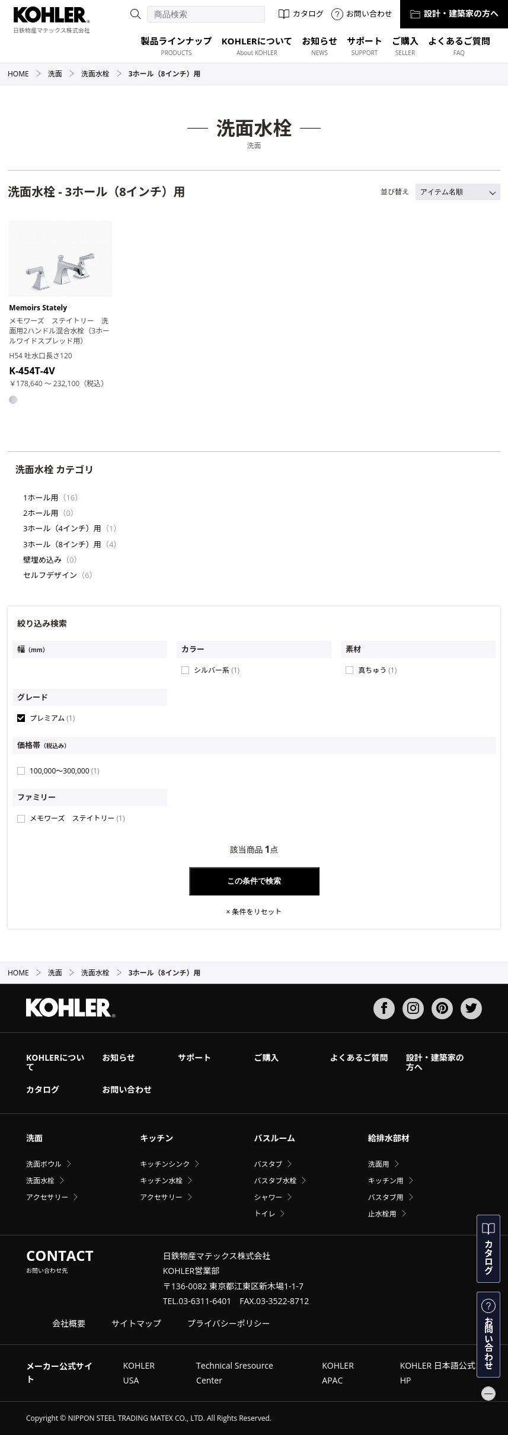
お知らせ (118, 1057)
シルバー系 (216, 670)
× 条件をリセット (254, 912)
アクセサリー (47, 1197)
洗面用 (378, 1164)
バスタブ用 (386, 1197)
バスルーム (274, 1138)
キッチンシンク (165, 1164)
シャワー (268, 1197)
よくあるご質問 (359, 1057)
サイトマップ (136, 1323)
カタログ (301, 13)
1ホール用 (40, 497)
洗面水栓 (101, 74)
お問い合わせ (361, 13)
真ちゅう (377, 670)
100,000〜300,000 (65, 771)
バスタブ (268, 1164)
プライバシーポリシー (228, 1323)
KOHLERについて (55, 1062)
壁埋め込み (42, 559)
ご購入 (266, 1057)
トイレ (264, 1214)
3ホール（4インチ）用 (62, 528)
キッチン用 (386, 1181)
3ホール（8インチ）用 (62, 544)
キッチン (156, 1138)
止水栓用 (382, 1214)
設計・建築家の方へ (454, 13)
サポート (194, 1057)
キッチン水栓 (161, 1181)
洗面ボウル (44, 1164)
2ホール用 (40, 513)
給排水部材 (389, 1138)
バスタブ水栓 (275, 1181)
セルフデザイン (50, 575)
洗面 (61, 74)
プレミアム (52, 718)
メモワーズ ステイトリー (77, 818)
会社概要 (68, 1323)
